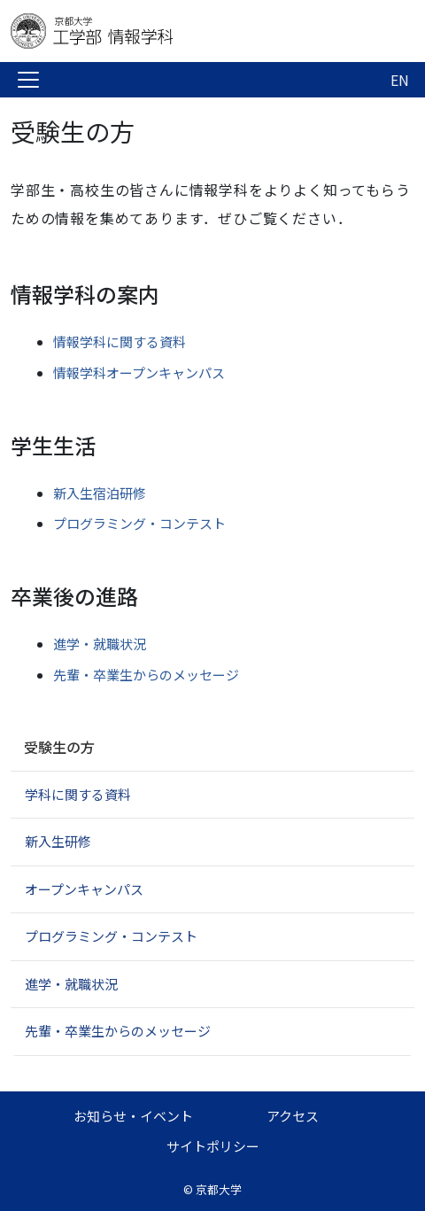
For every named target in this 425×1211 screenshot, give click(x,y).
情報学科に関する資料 (119, 341)
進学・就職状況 (99, 643)
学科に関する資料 (78, 794)
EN (399, 80)
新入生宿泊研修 (99, 493)
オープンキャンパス (84, 889)
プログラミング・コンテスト (139, 523)
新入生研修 (58, 841)
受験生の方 (59, 746)
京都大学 (219, 1189)
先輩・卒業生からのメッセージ (146, 674)
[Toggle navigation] (28, 79)
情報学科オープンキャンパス (139, 372)
